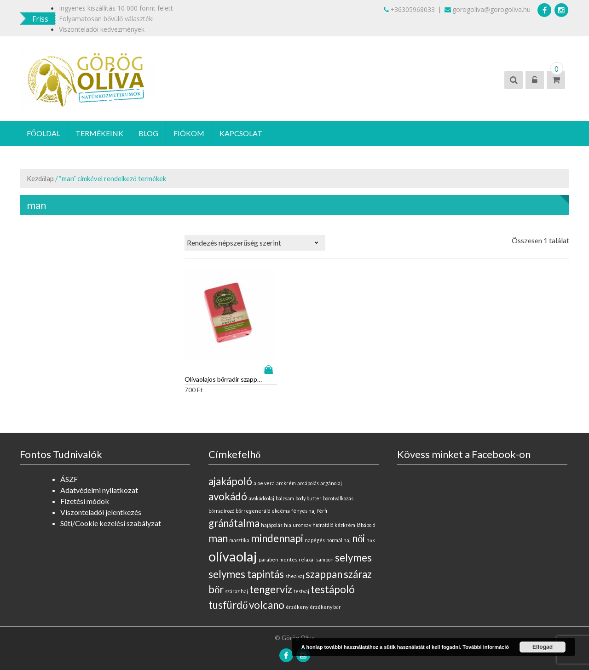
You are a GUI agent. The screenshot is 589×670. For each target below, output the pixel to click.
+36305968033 (409, 9)
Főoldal (43, 133)
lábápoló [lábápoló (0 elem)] (366, 518)
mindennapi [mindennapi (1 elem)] (277, 531)
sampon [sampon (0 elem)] (325, 552)
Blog (148, 133)
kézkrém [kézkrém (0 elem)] (345, 518)
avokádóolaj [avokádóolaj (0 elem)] (261, 491)
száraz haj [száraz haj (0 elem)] (236, 584)
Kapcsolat (240, 133)
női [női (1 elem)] (358, 531)
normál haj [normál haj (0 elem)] (338, 533)
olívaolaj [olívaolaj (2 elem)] (232, 549)
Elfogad (542, 647)
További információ (485, 647)
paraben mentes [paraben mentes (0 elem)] (278, 552)
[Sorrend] (255, 243)
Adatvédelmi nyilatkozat (99, 483)
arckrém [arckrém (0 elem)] (286, 476)
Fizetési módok (84, 494)
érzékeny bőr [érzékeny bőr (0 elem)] (325, 600)
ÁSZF (69, 472)
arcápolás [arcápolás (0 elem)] (308, 476)
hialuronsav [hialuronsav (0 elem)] (297, 518)
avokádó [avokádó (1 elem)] (227, 489)
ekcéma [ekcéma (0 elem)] (280, 504)
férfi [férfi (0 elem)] (322, 504)
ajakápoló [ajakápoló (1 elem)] (230, 474)
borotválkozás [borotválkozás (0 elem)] (338, 491)
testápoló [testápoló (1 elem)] (333, 582)
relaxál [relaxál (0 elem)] (307, 552)
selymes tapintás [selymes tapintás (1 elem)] (246, 567)
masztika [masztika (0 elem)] (239, 533)
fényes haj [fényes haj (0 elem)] (303, 504)
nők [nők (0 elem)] (370, 533)
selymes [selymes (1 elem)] (353, 550)
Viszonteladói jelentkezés (100, 505)
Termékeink (99, 133)
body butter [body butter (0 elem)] (308, 491)
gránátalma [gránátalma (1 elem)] (234, 516)
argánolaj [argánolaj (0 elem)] (331, 476)
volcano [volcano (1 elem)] (266, 598)
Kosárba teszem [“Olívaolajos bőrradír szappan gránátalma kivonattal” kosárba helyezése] (263, 362)
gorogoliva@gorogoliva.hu (488, 9)
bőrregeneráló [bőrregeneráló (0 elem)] (253, 504)
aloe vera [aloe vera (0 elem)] (264, 476)
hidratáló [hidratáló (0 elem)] (322, 518)
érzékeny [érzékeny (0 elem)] (297, 600)
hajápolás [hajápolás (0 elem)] (272, 518)
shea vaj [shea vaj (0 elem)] (294, 569)
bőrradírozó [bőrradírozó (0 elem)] (221, 504)
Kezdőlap (40, 178)
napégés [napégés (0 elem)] (315, 533)
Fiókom (188, 133)
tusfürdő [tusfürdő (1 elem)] (228, 598)
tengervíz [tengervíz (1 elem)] (270, 582)
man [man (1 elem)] (218, 531)
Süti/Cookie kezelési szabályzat (110, 516)
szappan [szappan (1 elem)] (324, 567)
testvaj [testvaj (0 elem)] (301, 584)
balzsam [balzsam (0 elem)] (285, 491)
